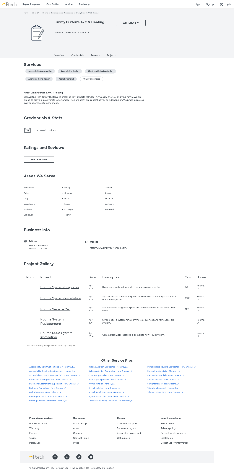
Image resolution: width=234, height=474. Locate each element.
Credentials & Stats (43, 118)
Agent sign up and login (129, 433)
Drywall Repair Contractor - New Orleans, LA (108, 396)
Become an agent (126, 428)
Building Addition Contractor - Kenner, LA (48, 401)
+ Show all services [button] (91, 79)
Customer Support (127, 423)
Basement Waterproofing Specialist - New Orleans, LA (54, 384)
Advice (69, 4)
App (198, 4)
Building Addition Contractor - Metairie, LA (108, 367)
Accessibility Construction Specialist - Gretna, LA (52, 367)
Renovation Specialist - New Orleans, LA (165, 375)
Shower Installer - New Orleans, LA (163, 379)
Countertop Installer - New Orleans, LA (106, 375)
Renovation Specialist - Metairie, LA (163, 371)
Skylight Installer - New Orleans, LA (163, 384)
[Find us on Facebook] (55, 456)
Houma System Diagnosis (59, 287)
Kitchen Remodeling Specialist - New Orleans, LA (111, 401)
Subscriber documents (173, 433)
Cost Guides (52, 4)
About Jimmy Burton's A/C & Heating (43, 92)
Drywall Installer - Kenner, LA (101, 384)
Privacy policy (168, 428)
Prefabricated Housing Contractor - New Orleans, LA (171, 367)
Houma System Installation (60, 298)
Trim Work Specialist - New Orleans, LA (165, 392)
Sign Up (210, 4)
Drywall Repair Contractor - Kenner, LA (106, 392)
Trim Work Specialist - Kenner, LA (162, 388)
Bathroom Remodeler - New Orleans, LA (47, 388)
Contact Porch (81, 438)
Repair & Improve (31, 4)
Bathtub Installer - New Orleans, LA (45, 392)
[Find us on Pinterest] (67, 456)
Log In (225, 4)
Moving (33, 433)
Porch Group (80, 423)
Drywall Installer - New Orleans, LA (104, 388)
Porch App (84, 4)
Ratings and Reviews (44, 147)
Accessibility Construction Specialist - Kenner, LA (52, 371)
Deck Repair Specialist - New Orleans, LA (107, 379)
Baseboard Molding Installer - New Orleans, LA (50, 379)
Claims (32, 438)
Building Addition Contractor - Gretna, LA (48, 396)
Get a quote (123, 438)
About (76, 428)
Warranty (34, 428)
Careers (77, 433)
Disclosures (167, 438)
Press (76, 442)
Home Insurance (38, 423)
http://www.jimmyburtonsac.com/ (108, 248)
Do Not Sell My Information (174, 442)
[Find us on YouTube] (90, 456)
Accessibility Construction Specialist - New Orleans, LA (54, 375)
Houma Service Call (55, 309)
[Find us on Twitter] (78, 456)
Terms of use (167, 423)
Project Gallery (39, 263)
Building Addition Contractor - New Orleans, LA (110, 371)
